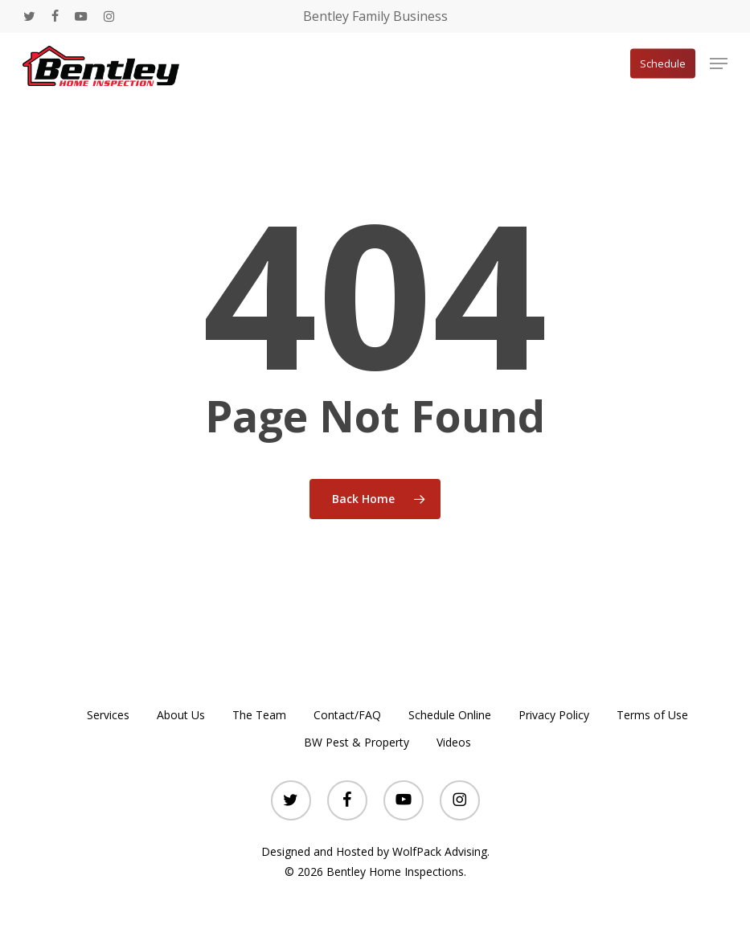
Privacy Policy (553, 714)
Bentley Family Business (375, 16)
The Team (259, 714)
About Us (181, 714)
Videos (453, 742)
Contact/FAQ (347, 714)
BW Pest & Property (356, 742)
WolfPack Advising (439, 851)
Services (108, 714)
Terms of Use (652, 714)
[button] (718, 63)
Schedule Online (449, 714)
